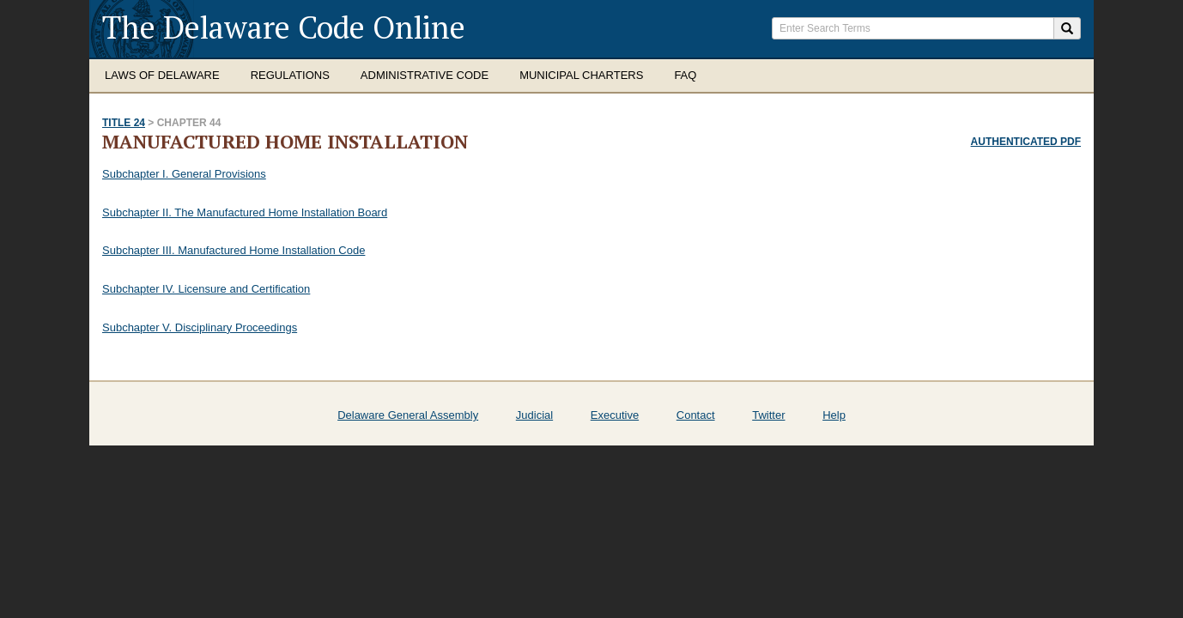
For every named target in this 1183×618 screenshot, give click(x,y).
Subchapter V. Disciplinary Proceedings (199, 327)
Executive (615, 415)
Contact (695, 415)
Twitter (768, 415)
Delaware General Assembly (407, 415)
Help (834, 415)
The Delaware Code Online (283, 27)
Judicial (534, 415)
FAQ (685, 75)
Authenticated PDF (1026, 142)
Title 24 (123, 123)
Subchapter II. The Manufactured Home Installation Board (244, 212)
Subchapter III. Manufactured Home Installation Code (233, 250)
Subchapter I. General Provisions (184, 173)
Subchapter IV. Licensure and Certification (206, 288)
